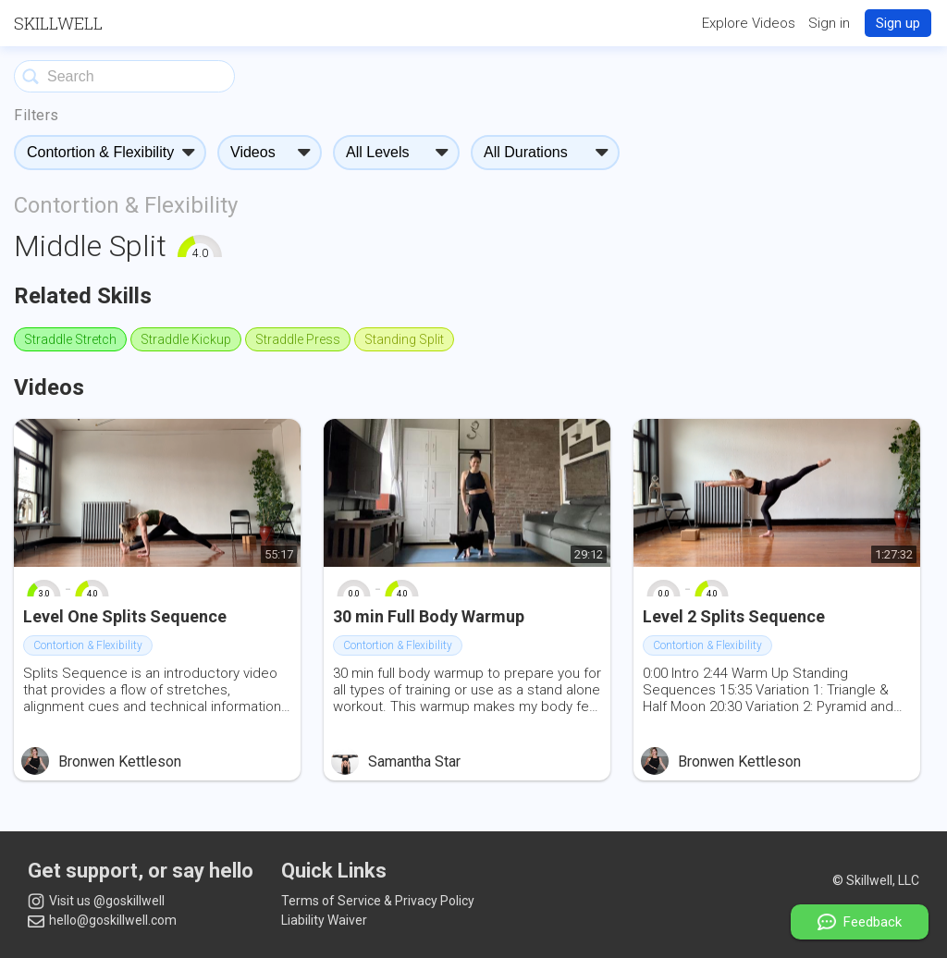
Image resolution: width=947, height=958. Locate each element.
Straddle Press (297, 339)
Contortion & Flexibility (126, 205)
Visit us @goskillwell (96, 901)
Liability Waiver (324, 920)
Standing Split (404, 339)
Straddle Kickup (186, 339)
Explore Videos (748, 23)
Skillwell (58, 23)
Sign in (829, 23)
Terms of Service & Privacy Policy (377, 900)
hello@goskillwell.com (102, 920)
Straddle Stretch (70, 339)
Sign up (898, 23)
